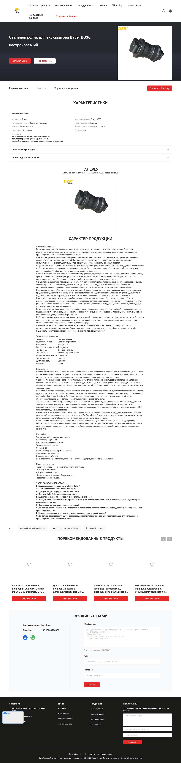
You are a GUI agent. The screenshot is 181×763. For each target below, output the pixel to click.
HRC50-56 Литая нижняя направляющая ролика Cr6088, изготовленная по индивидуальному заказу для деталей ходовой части (151, 591)
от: (86, 656)
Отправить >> (133, 742)
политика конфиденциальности (100, 754)
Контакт (92, 684)
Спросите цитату (159, 88)
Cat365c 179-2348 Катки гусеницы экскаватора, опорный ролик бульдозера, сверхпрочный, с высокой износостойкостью (110, 591)
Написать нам (45, 61)
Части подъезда (96, 709)
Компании (62, 708)
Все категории (95, 725)
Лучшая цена (20, 61)
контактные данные (65, 724)
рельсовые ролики (97, 714)
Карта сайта (73, 754)
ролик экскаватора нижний (65, 528)
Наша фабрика (63, 714)
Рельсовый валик (94, 528)
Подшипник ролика (97, 720)
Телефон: (89, 670)
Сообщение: (90, 624)
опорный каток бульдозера (32, 528)
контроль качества (65, 719)
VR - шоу (117, 5)
